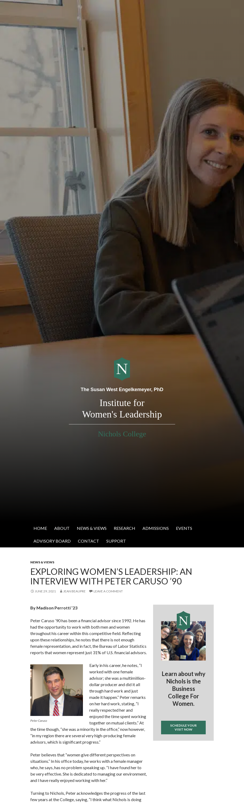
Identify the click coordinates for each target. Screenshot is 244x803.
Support (116, 540)
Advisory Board (52, 540)
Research (124, 528)
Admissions (155, 528)
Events (184, 528)
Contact (88, 540)
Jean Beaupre (74, 591)
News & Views (92, 528)
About (62, 528)
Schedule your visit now (183, 727)
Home (40, 528)
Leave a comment (108, 591)
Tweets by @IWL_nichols (174, 749)
